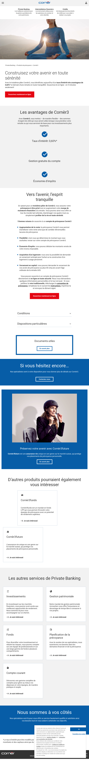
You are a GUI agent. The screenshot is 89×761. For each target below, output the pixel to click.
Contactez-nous (44, 379)
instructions (56, 286)
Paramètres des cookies (78, 734)
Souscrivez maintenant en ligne (19, 94)
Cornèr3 (35, 65)
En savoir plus (45, 348)
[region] (60, 741)
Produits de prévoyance (24, 65)
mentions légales (51, 737)
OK (79, 729)
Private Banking (10, 65)
